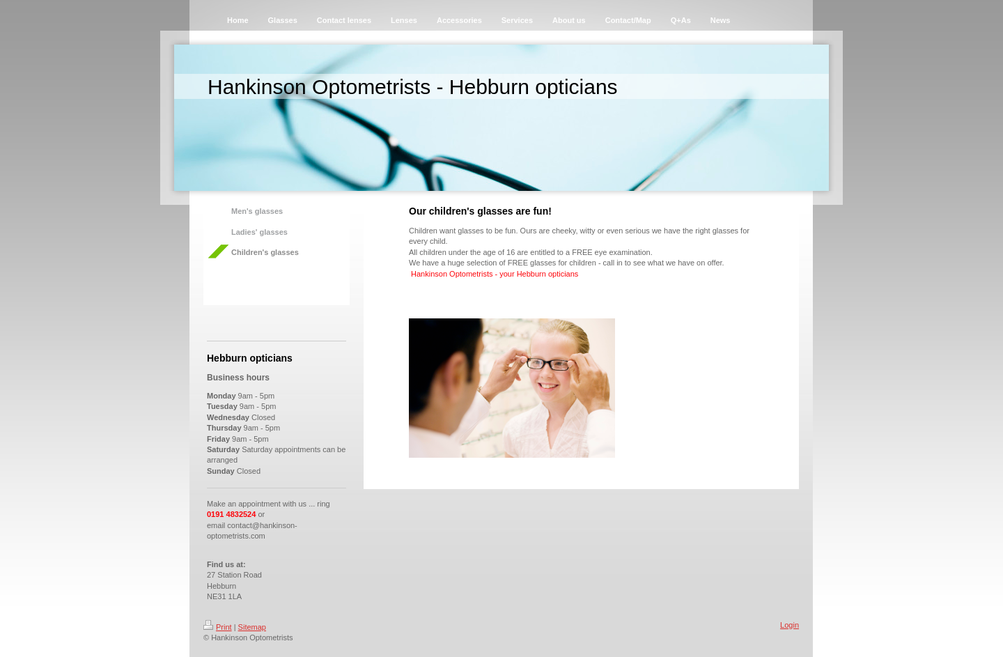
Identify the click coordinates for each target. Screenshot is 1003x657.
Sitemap (252, 627)
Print (217, 627)
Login (789, 625)
